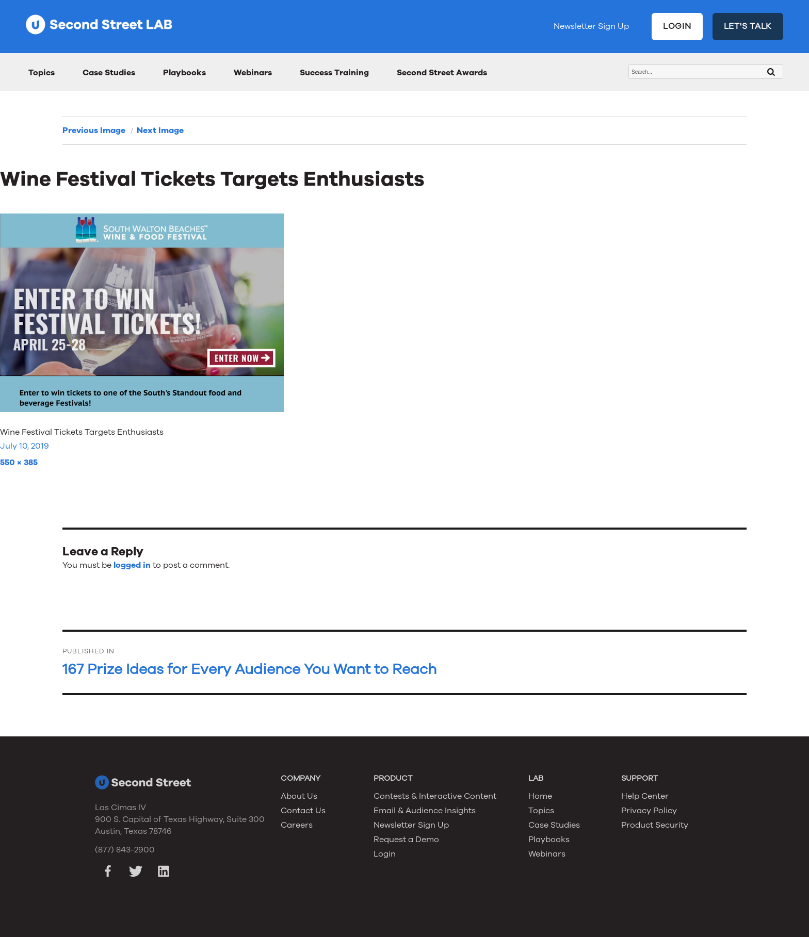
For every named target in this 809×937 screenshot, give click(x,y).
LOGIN (677, 26)
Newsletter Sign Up (591, 26)
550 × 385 (19, 462)
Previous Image (93, 130)
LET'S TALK (748, 26)
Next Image (160, 130)
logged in (132, 565)
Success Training (334, 72)
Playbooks (184, 72)
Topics (41, 72)
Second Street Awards (442, 72)
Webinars (253, 72)
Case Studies (109, 72)
